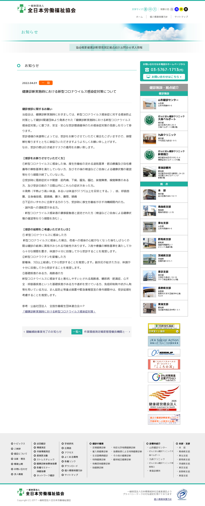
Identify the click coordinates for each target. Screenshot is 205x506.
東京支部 (183, 467)
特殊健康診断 (99, 459)
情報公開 (18, 463)
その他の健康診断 (122, 455)
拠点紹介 (116, 47)
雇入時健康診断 (100, 451)
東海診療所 (154, 470)
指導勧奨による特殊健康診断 (127, 451)
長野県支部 (184, 471)
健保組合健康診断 (122, 459)
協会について (20, 453)
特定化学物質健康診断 (124, 447)
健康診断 (62, 47)
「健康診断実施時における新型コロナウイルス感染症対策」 (59, 311)
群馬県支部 (184, 459)
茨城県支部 (184, 463)
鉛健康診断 (98, 467)
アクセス (69, 452)
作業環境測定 (43, 451)
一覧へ (77, 331)
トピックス (19, 443)
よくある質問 (71, 456)
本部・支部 (184, 443)
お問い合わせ (20, 468)
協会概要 (35, 47)
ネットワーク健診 (45, 475)
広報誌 (68, 447)
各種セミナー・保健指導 (44, 469)
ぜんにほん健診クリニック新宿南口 (161, 464)
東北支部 (183, 455)
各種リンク (70, 461)
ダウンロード (71, 465)
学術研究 (69, 443)
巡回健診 (41, 443)
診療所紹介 (154, 443)
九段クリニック (157, 458)
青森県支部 (184, 451)
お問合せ (142, 47)
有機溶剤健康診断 (101, 463)
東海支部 (183, 475)
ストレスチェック (45, 459)
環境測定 (89, 47)
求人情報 (169, 47)
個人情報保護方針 (159, 16)
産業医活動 (42, 455)
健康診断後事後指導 (47, 463)
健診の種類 (98, 443)
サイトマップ (181, 16)
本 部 (182, 447)
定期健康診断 (99, 447)
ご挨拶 (17, 448)
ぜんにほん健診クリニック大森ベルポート (161, 453)
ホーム (139, 16)
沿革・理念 (19, 458)
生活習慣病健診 (100, 455)
